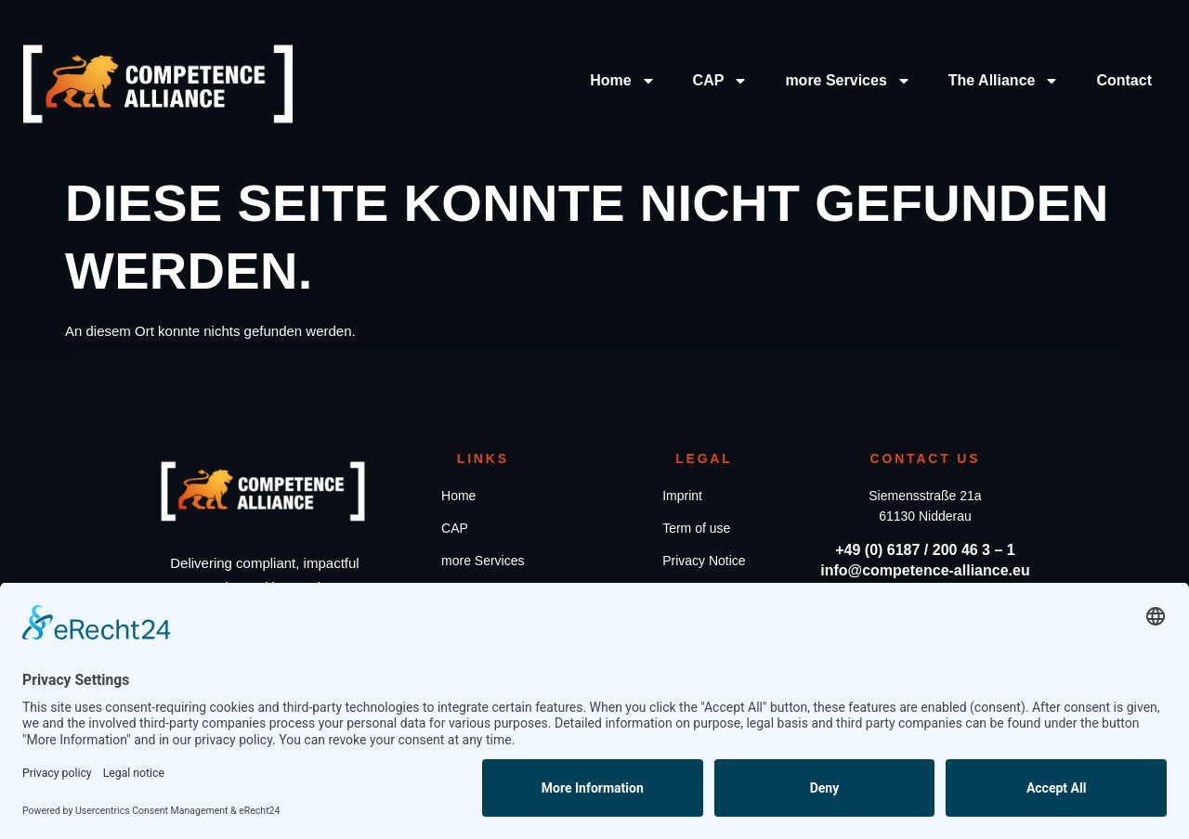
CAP (721, 80)
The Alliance (1004, 80)
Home (622, 80)
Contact (1124, 80)
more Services (847, 80)
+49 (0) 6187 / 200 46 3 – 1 (924, 550)
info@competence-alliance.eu (924, 570)
